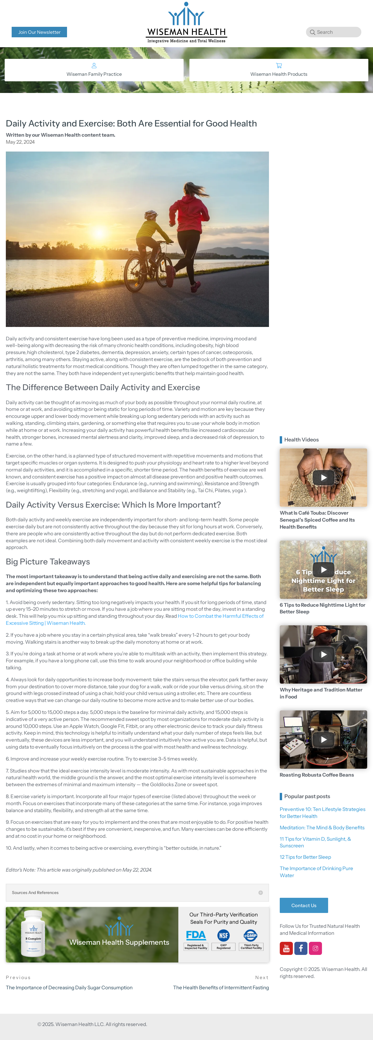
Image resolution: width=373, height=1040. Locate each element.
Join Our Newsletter (39, 32)
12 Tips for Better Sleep (305, 857)
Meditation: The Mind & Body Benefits (322, 827)
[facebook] (300, 952)
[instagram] (315, 952)
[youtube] (286, 952)
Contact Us (303, 905)
